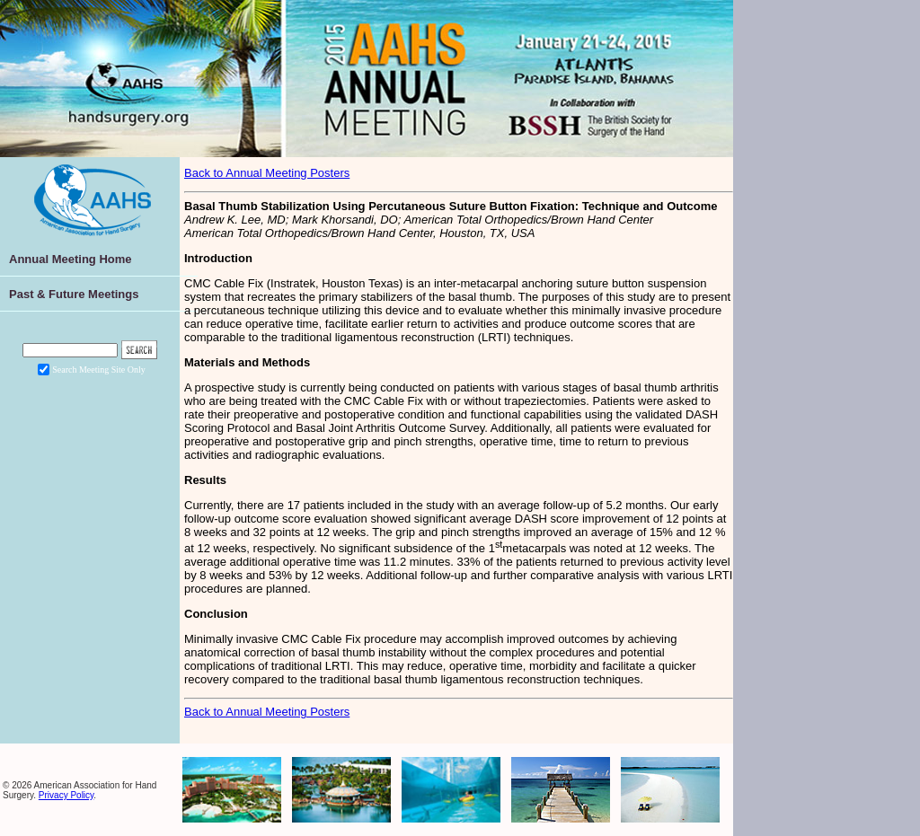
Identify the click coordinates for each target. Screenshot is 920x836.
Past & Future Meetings (73, 294)
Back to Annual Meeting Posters (266, 173)
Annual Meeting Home (70, 259)
